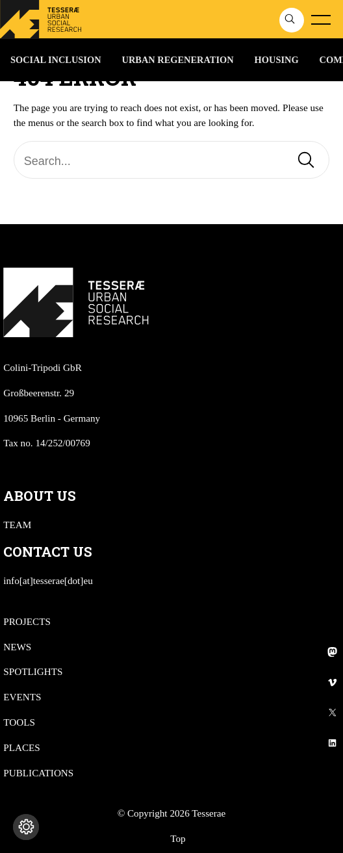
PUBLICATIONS (38, 772)
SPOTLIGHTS (32, 671)
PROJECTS (27, 621)
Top (177, 838)
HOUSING (277, 60)
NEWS (17, 646)
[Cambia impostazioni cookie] (26, 827)
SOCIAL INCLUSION (55, 60)
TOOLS (19, 722)
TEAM (17, 524)
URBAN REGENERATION (178, 60)
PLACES (21, 747)
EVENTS (22, 696)
